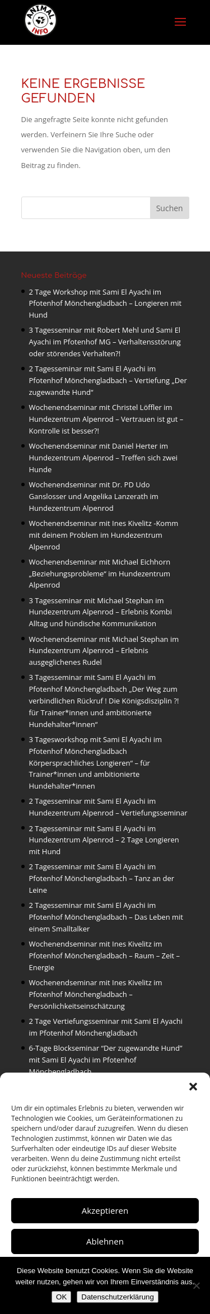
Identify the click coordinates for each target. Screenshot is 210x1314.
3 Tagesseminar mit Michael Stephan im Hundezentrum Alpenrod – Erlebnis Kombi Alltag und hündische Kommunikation (100, 612)
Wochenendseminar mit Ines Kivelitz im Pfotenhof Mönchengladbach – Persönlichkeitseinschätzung (95, 994)
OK (61, 1297)
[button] (193, 1086)
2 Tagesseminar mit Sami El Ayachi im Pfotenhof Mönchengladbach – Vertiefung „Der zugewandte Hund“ (108, 380)
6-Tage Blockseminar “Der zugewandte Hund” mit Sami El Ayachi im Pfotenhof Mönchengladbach (106, 1060)
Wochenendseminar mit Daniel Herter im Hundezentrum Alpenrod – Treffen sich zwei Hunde (103, 457)
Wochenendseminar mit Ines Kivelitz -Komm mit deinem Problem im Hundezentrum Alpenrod (104, 535)
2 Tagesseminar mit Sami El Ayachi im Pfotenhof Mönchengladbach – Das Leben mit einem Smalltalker (106, 917)
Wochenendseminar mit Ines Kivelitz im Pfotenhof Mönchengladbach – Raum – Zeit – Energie (104, 955)
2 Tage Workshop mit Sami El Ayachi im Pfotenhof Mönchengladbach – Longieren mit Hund (105, 303)
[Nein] (196, 1285)
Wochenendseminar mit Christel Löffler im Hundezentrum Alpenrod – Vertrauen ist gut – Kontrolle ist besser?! (106, 419)
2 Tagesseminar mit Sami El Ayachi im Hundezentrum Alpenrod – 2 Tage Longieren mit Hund (104, 840)
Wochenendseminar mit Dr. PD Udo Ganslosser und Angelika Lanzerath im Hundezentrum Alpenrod (93, 496)
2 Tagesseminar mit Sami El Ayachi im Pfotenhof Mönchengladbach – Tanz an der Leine (102, 878)
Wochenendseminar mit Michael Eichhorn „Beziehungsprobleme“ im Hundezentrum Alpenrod (100, 573)
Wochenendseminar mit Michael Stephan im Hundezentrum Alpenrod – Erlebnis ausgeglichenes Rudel (104, 651)
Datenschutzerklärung (117, 1297)
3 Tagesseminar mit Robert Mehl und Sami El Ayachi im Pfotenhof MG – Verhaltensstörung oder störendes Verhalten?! (105, 341)
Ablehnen (105, 1241)
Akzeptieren (105, 1210)
